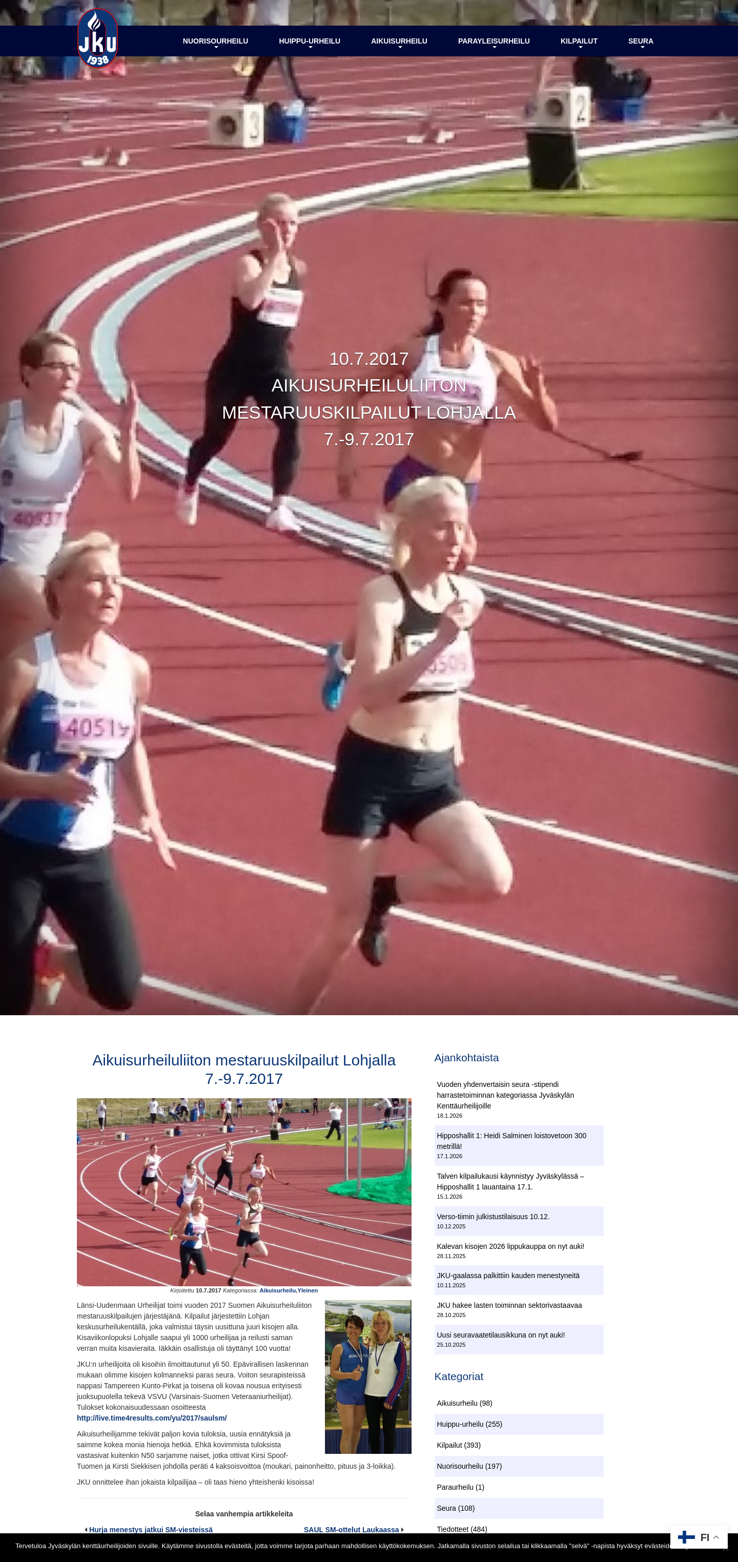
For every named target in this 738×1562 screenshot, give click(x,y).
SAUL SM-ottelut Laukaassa (351, 1530)
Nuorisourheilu (216, 42)
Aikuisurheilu (399, 42)
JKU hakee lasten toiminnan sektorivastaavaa (509, 1305)
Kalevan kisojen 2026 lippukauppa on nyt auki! (511, 1246)
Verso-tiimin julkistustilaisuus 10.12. (493, 1216)
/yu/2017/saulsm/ (198, 1418)
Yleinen (307, 1290)
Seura (640, 42)
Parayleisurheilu (494, 42)
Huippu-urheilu (309, 42)
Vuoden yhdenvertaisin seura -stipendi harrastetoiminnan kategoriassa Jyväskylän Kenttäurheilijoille (506, 1095)
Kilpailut (579, 42)
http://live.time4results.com (123, 1418)
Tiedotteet (453, 1529)
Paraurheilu (455, 1487)
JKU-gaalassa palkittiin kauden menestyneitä (508, 1275)
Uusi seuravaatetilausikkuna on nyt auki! (501, 1335)
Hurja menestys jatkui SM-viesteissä (151, 1530)
